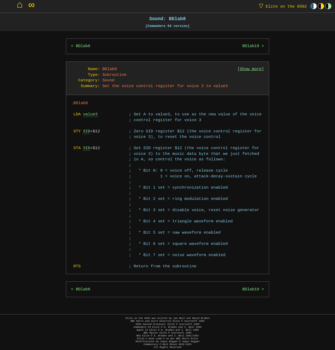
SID (86, 131)
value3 (90, 114)
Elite (281, 6)
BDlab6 (83, 46)
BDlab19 (250, 46)
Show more (251, 69)
